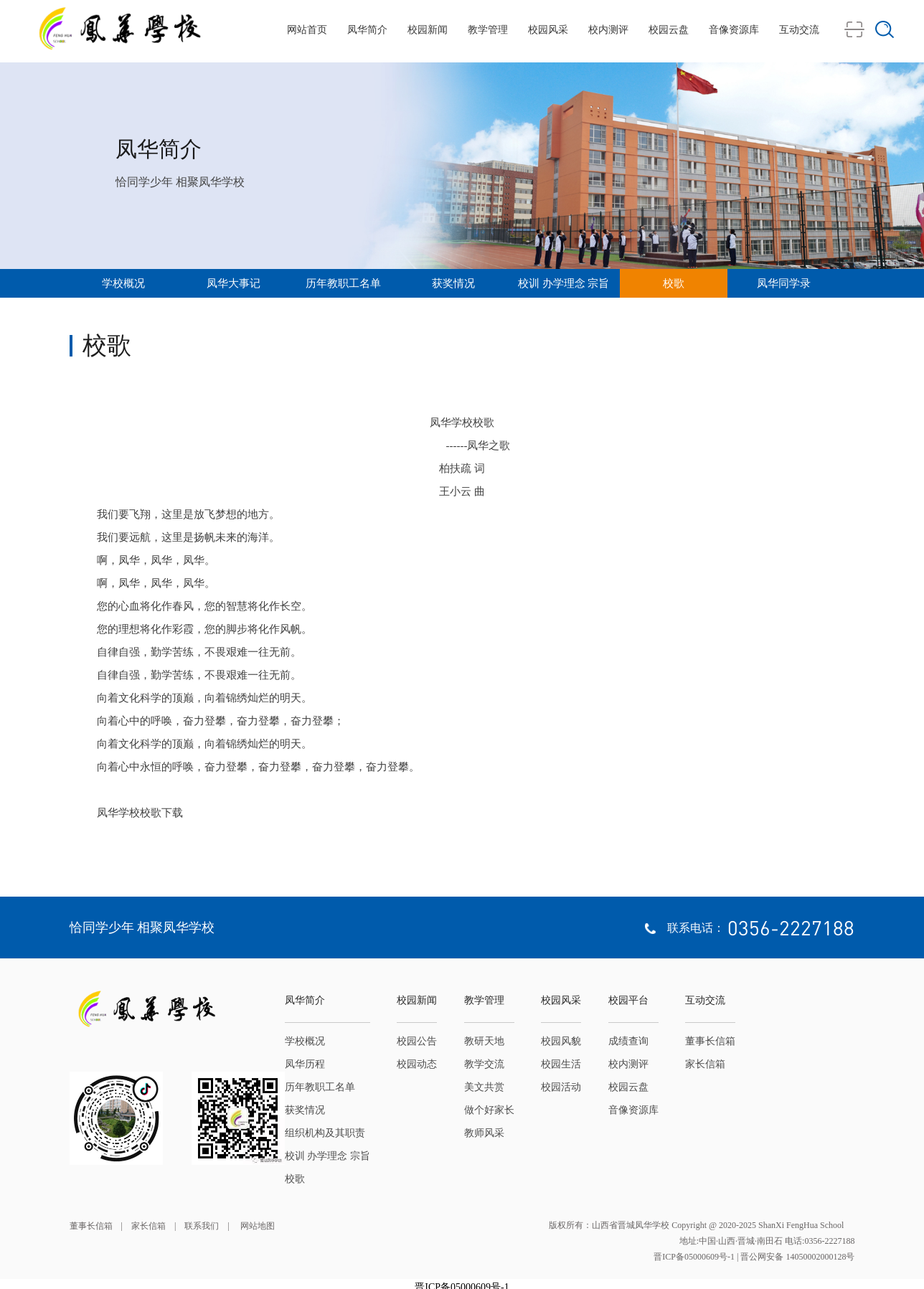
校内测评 (608, 29)
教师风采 (484, 1133)
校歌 (673, 283)
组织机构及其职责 (325, 1133)
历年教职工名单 (343, 283)
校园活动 (561, 1087)
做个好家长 (489, 1110)
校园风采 (548, 29)
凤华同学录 (784, 283)
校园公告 (417, 1041)
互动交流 (799, 29)
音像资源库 (734, 29)
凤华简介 (367, 29)
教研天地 (484, 1041)
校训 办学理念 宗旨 (564, 283)
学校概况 (123, 283)
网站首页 (307, 29)
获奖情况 (453, 283)
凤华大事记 (233, 283)
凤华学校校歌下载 (140, 812)
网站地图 (256, 1226)
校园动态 (417, 1064)
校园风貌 (561, 1041)
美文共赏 (484, 1087)
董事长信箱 (710, 1041)
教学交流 (484, 1064)
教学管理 (488, 29)
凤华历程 (305, 1064)
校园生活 (561, 1064)
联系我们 (201, 1226)
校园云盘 (669, 29)
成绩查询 (628, 1041)
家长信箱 (705, 1064)
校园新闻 (427, 29)
